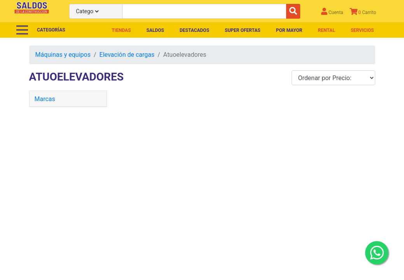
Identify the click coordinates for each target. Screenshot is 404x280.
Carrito (363, 11)
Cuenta (332, 11)
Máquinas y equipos (63, 54)
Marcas (45, 99)
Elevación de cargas (127, 54)
